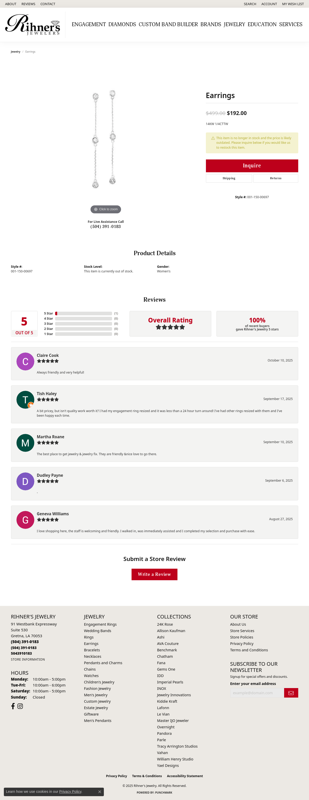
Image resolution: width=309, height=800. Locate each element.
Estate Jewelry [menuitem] (96, 707)
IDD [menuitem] (160, 675)
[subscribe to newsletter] (291, 693)
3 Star (48, 323)
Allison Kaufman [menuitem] (171, 630)
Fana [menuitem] (161, 662)
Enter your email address (253, 683)
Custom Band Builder (168, 24)
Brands (211, 24)
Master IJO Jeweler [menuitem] (173, 720)
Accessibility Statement (185, 776)
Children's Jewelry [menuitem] (99, 682)
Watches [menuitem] (91, 675)
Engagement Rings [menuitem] (100, 624)
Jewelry (234, 24)
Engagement (89, 24)
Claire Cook (48, 355)
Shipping (229, 178)
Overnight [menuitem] (166, 727)
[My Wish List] (293, 4)
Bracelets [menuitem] (92, 649)
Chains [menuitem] (90, 669)
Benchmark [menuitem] (167, 649)
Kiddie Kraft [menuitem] (167, 701)
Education (262, 24)
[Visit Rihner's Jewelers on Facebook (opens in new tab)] (13, 706)
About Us (238, 624)
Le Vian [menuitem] (163, 714)
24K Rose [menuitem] (165, 624)
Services (291, 24)
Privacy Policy (242, 643)
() (116, 313)
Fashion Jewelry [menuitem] (97, 688)
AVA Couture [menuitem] (168, 643)
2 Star (48, 329)
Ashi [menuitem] (161, 637)
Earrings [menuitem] (91, 643)
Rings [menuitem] (89, 637)
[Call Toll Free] (24, 647)
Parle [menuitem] (161, 739)
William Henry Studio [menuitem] (175, 759)
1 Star (48, 334)
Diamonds (122, 24)
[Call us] (21, 653)
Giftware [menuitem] (91, 714)
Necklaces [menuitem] (92, 656)
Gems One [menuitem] (166, 669)
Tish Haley (47, 393)
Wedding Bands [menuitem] (97, 630)
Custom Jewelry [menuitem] (97, 701)
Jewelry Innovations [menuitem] (174, 694)
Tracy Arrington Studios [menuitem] (177, 746)
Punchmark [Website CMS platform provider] (163, 792)
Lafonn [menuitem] (163, 707)
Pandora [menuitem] (164, 733)
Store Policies (241, 637)
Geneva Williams (53, 513)
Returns (276, 178)
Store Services (242, 630)
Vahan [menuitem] (162, 752)
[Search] (250, 4)
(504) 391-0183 (106, 226)
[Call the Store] (25, 641)
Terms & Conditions (147, 776)
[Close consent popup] (99, 791)
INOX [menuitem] (161, 688)
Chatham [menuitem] (165, 656)
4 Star (48, 318)
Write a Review (154, 574)
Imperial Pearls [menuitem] (170, 682)
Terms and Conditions (249, 649)
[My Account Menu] (269, 4)
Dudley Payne (50, 475)
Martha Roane (50, 436)
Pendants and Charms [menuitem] (103, 662)
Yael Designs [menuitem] (168, 765)
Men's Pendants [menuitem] (98, 720)
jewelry (16, 51)
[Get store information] (28, 659)
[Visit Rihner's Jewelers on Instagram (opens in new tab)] (20, 706)
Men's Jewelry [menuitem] (96, 694)
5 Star (48, 313)
